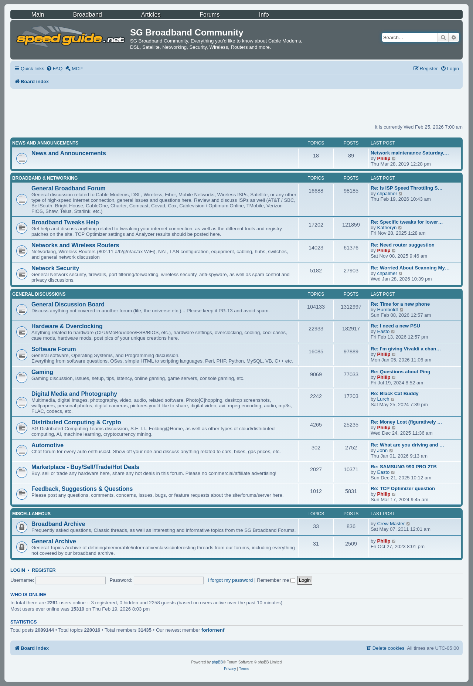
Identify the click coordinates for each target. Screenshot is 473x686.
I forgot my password (230, 580)
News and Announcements (45, 143)
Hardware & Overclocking (67, 326)
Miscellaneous (31, 513)
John (382, 450)
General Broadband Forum (68, 188)
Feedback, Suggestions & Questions (82, 489)
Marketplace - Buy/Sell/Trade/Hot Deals (85, 467)
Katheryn (387, 227)
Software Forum (53, 349)
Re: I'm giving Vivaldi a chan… (406, 349)
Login (17, 570)
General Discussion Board (68, 304)
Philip (384, 158)
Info (264, 14)
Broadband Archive (58, 524)
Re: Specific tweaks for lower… (407, 222)
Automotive (47, 445)
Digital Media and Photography (74, 394)
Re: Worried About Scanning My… (410, 268)
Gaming (42, 372)
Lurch (383, 399)
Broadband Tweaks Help (65, 222)
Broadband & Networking (45, 178)
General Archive (53, 541)
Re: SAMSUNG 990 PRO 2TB (404, 466)
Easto (383, 331)
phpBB (217, 662)
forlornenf (212, 630)
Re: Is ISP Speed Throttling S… (407, 188)
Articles (150, 14)
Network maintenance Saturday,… (410, 153)
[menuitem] (54, 68)
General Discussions (38, 294)
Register (43, 570)
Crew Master (391, 523)
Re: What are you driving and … (407, 445)
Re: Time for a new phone (400, 304)
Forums (210, 14)
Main (37, 14)
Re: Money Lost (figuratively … (406, 422)
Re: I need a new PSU (395, 326)
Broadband (87, 14)
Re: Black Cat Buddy (395, 393)
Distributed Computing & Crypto (76, 422)
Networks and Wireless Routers (75, 245)
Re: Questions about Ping (400, 371)
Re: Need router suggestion (403, 245)
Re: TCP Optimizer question (403, 488)
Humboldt (387, 309)
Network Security (55, 268)
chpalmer (387, 193)
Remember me (276, 580)
